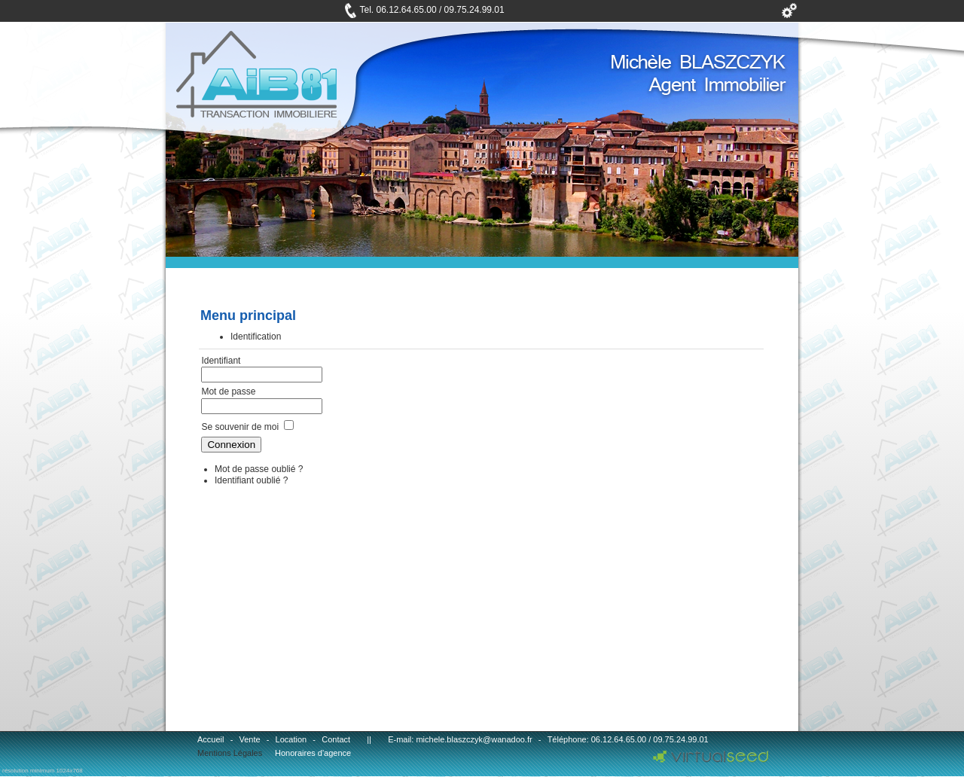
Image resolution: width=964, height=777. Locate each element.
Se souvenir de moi (240, 427)
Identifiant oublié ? (251, 480)
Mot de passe (229, 391)
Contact (336, 739)
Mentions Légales (229, 752)
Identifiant (220, 360)
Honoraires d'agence (313, 752)
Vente (249, 739)
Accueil (210, 739)
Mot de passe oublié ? (259, 469)
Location (291, 739)
